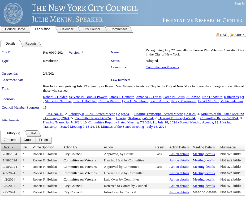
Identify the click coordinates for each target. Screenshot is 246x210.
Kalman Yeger (234, 97)
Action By (70, 147)
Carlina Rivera (109, 101)
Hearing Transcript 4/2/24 (176, 118)
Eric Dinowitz (212, 97)
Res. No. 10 (54, 114)
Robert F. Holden (55, 97)
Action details (179, 154)
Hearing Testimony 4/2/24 (134, 118)
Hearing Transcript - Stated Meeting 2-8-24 (165, 114)
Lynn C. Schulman (135, 101)
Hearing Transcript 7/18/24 (62, 122)
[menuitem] (10, 140)
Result (159, 147)
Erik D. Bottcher (85, 101)
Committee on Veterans (162, 67)
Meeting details (204, 154)
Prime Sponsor (43, 147)
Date (6, 147)
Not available (230, 154)
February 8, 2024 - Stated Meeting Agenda (98, 114)
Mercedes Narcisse (58, 101)
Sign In (239, 3)
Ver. (25, 147)
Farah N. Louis (173, 97)
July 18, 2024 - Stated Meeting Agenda (185, 122)
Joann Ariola (159, 101)
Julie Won (193, 97)
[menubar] (26, 140)
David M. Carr (208, 101)
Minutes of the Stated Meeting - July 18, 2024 (133, 126)
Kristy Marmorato (183, 101)
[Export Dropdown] (43, 140)
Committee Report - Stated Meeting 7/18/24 (119, 122)
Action (108, 147)
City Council (72, 154)
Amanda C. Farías (149, 97)
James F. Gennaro (121, 97)
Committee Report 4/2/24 (93, 118)
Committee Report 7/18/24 (219, 118)
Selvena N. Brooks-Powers (88, 97)
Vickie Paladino (231, 101)
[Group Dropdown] (28, 140)
